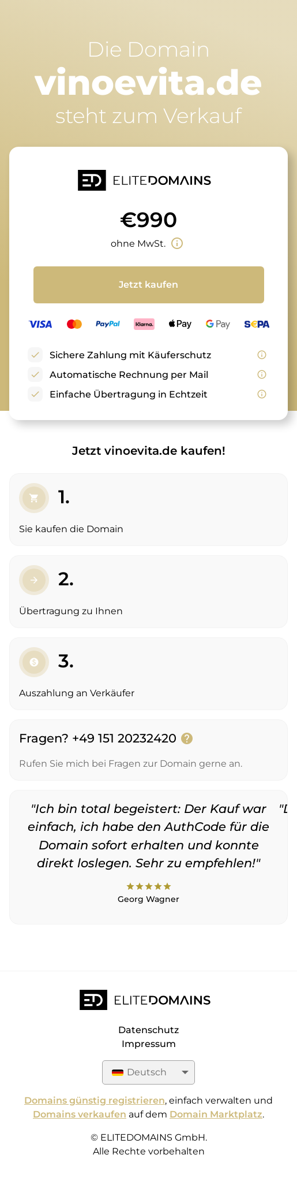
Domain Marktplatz (216, 1114)
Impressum (149, 1043)
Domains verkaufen (79, 1114)
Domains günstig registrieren (94, 1100)
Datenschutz (148, 1029)
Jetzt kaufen (148, 284)
